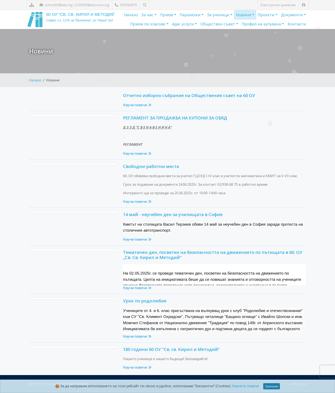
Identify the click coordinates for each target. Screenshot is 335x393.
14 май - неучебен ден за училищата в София (173, 214)
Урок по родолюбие (144, 301)
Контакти (297, 23)
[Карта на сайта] (32, 5)
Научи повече (137, 105)
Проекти (266, 14)
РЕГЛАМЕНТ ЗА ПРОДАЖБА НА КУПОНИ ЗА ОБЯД (175, 118)
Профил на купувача (262, 23)
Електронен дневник (278, 5)
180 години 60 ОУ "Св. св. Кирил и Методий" (171, 349)
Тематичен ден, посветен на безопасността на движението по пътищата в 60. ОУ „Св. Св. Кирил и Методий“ (212, 254)
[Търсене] (145, 5)
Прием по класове (148, 23)
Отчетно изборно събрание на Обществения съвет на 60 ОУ (189, 95)
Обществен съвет (218, 23)
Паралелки (190, 14)
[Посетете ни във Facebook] (303, 5)
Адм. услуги (183, 23)
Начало (131, 14)
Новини (244, 14)
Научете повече (245, 386)
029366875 (126, 5)
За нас (147, 14)
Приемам (271, 386)
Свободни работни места (151, 166)
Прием (167, 14)
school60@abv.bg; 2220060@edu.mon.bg (74, 5)
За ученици (218, 14)
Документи (292, 14)
